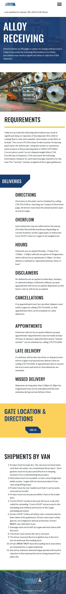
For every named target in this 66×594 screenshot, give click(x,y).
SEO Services (42, 591)
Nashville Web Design (30, 591)
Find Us (33, 430)
